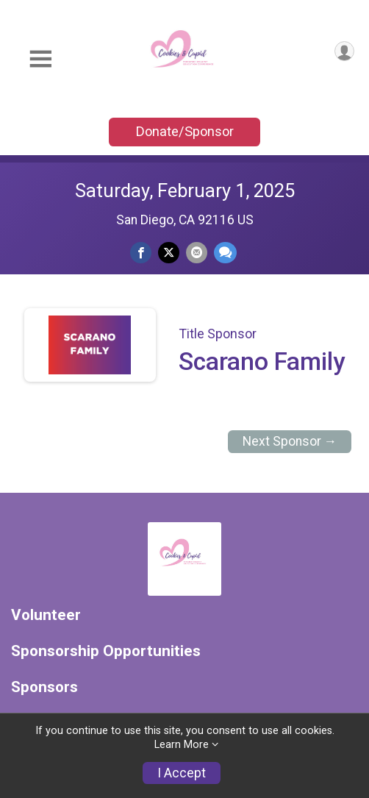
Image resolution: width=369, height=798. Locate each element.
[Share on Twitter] (168, 252)
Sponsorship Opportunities (106, 651)
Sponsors (44, 687)
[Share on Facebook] (140, 252)
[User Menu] (344, 51)
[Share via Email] (196, 252)
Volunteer (46, 615)
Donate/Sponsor (185, 131)
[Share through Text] (225, 252)
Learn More (181, 744)
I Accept (181, 773)
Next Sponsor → (290, 441)
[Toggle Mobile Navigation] (40, 59)
